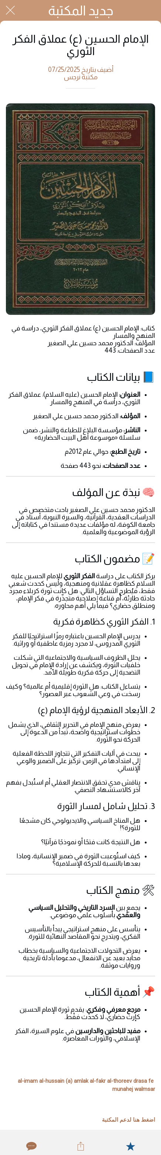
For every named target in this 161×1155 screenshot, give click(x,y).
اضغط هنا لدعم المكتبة (128, 1119)
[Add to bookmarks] (130, 1146)
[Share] (80, 1146)
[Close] (10, 10)
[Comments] (31, 1146)
